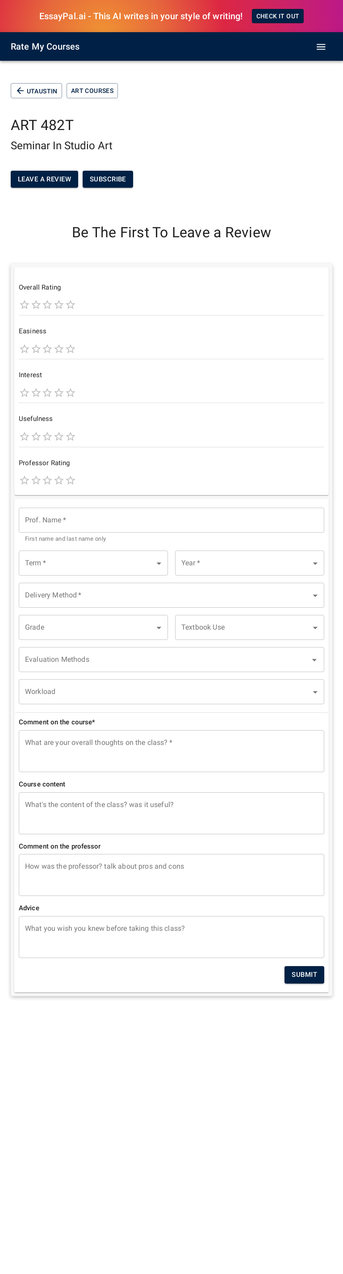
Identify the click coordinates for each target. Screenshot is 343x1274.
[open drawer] (321, 47)
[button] (93, 563)
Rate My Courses (45, 46)
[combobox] (171, 525)
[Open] (314, 660)
